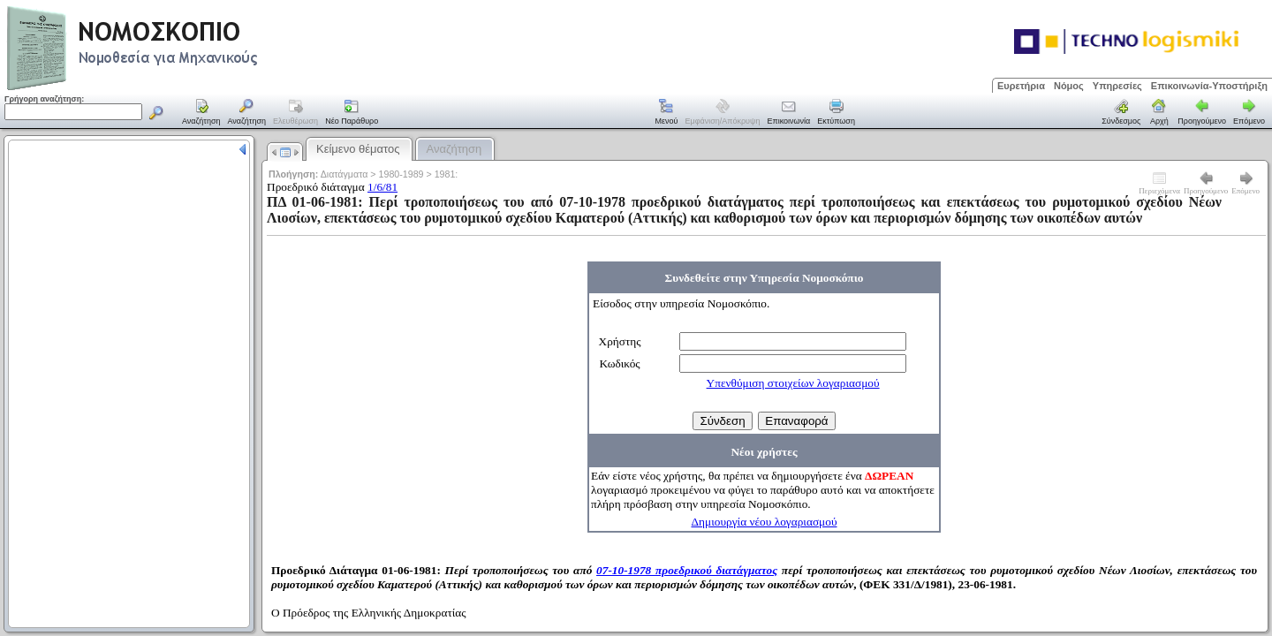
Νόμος (1069, 85)
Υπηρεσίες (1117, 85)
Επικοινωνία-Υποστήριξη (1209, 85)
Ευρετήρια (1021, 85)
